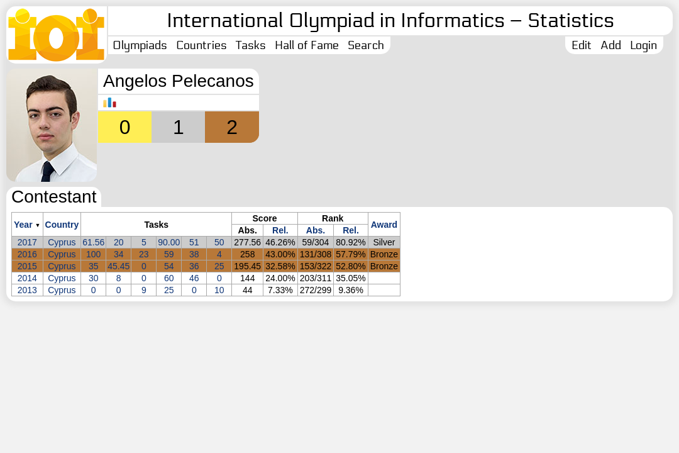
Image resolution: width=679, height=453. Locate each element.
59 (169, 254)
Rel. (280, 230)
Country (62, 225)
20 (119, 242)
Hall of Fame (307, 45)
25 (219, 266)
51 (194, 242)
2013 (27, 290)
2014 (27, 278)
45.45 (119, 266)
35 (94, 266)
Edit (581, 45)
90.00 (169, 242)
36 (194, 266)
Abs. (315, 230)
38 (194, 254)
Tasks (251, 45)
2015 (27, 266)
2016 (27, 254)
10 (219, 290)
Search (366, 45)
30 (94, 278)
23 (144, 254)
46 (194, 278)
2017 (27, 242)
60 (169, 278)
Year (23, 225)
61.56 (93, 242)
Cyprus (61, 242)
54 (169, 266)
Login (643, 45)
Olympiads (140, 45)
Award (384, 225)
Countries (201, 45)
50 (219, 242)
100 (93, 254)
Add (610, 45)
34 (119, 254)
